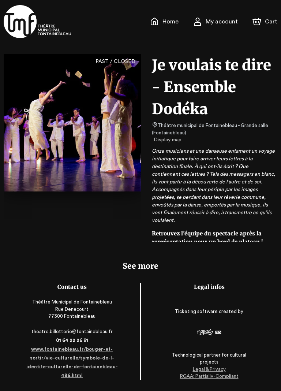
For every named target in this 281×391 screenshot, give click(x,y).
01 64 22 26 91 (72, 340)
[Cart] (265, 21)
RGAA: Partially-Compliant (209, 376)
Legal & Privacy (208, 369)
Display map (168, 140)
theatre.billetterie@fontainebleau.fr (71, 331)
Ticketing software (197, 313)
